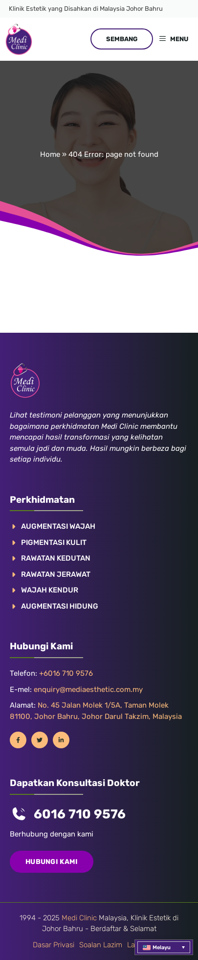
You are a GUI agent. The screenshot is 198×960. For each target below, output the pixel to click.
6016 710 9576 (80, 814)
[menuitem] (163, 947)
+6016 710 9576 (66, 673)
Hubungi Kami (51, 862)
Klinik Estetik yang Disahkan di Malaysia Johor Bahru (86, 8)
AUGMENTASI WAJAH (58, 526)
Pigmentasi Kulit (54, 542)
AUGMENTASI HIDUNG (59, 606)
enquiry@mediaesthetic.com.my (88, 689)
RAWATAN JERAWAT (55, 574)
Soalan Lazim (100, 944)
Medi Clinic (79, 917)
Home (50, 154)
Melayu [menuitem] (162, 947)
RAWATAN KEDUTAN (55, 558)
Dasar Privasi (53, 944)
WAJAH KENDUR (49, 590)
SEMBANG (121, 39)
